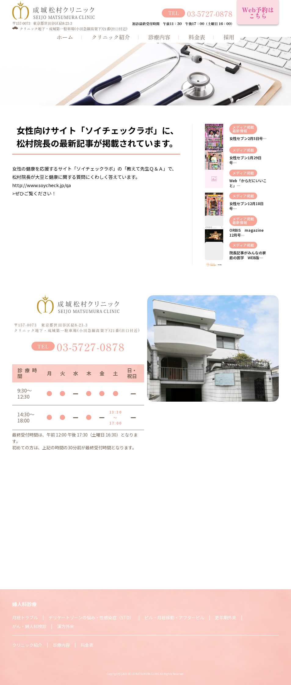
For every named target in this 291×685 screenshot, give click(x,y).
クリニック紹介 (111, 37)
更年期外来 (225, 617)
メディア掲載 (243, 127)
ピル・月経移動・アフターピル (174, 617)
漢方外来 (65, 626)
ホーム (65, 37)
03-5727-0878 (209, 13)
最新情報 (239, 130)
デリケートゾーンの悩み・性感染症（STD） (91, 617)
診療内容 (159, 37)
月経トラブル (25, 617)
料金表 (197, 37)
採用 (229, 37)
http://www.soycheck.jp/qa (41, 185)
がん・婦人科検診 (29, 626)
